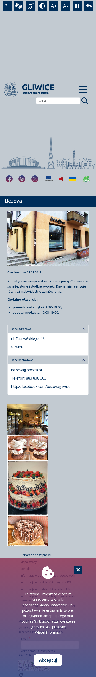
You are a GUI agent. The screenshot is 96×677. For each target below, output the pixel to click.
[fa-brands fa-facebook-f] (9, 178)
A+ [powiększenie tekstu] (54, 6)
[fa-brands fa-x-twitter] (34, 178)
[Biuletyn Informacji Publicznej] (61, 178)
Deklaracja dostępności (36, 555)
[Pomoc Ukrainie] (72, 178)
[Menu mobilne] (83, 89)
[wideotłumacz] (18, 6)
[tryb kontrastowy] (42, 6)
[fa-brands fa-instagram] (21, 178)
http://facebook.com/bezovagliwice (40, 386)
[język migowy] (30, 6)
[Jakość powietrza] (86, 178)
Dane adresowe (21, 329)
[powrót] (88, 6)
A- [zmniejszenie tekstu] (65, 6)
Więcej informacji (48, 632)
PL (7, 6)
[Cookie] (78, 570)
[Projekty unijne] (48, 178)
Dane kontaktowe (22, 360)
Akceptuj (48, 660)
